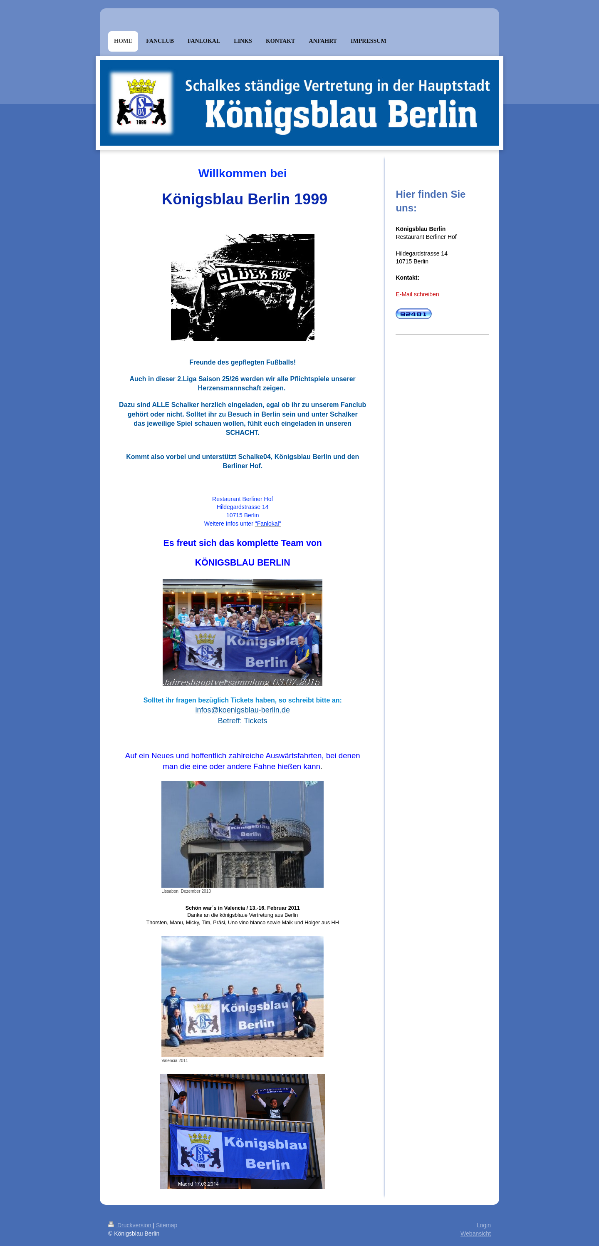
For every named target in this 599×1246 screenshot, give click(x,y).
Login (484, 1225)
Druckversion (130, 1225)
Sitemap (166, 1225)
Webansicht (475, 1233)
